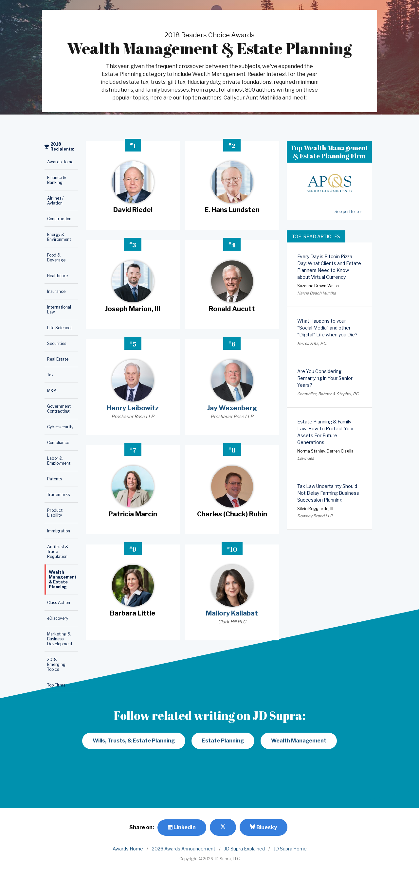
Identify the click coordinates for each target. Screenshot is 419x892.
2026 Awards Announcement (183, 848)
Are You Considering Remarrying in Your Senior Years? (325, 378)
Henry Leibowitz (133, 408)
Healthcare (57, 275)
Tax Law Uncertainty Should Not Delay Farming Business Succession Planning (328, 493)
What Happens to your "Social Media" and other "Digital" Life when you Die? (327, 327)
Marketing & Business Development (59, 639)
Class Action (58, 602)
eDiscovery (57, 618)
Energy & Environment (59, 237)
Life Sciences (59, 327)
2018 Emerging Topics (56, 664)
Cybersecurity (60, 426)
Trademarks (58, 494)
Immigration (58, 530)
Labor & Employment (58, 461)
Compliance (58, 442)
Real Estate (57, 359)
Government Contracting (59, 409)
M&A (52, 390)
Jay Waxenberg (232, 408)
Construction (59, 218)
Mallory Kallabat (232, 613)
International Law (59, 309)
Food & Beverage (56, 257)
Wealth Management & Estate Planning (63, 579)
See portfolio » (348, 211)
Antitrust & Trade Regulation (57, 551)
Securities (56, 343)
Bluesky (263, 827)
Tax (50, 374)
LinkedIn (182, 827)
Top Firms (56, 685)
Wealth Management (298, 741)
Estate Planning (223, 741)
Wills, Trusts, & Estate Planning (134, 741)
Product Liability (55, 513)
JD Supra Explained (244, 848)
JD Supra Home (290, 848)
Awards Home (60, 161)
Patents (54, 478)
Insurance (56, 291)
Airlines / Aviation (55, 200)
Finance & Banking (56, 180)
